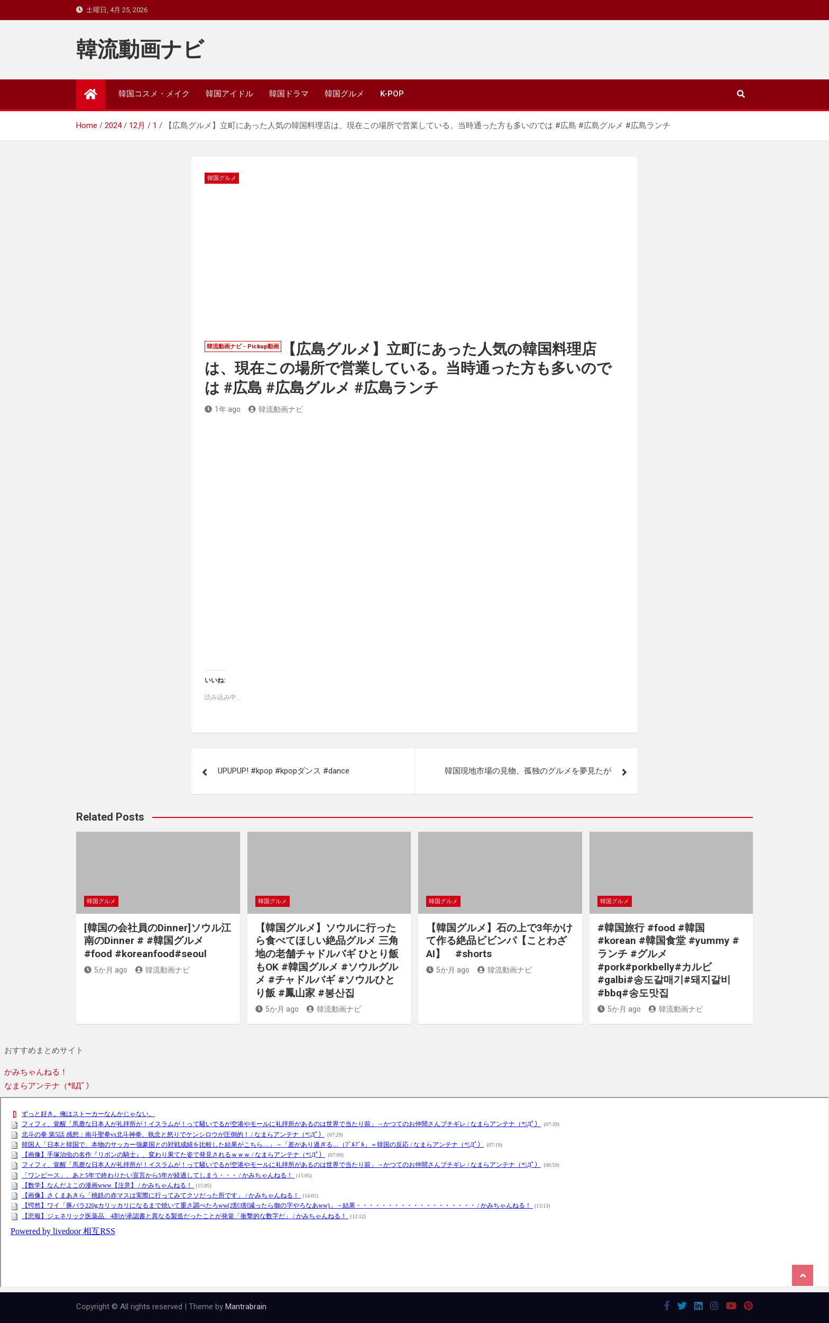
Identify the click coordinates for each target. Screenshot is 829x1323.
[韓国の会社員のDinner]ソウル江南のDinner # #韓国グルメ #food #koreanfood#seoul (157, 941)
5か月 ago (105, 970)
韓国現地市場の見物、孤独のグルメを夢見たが (528, 771)
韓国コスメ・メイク (154, 93)
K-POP (392, 93)
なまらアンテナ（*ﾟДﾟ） (49, 1086)
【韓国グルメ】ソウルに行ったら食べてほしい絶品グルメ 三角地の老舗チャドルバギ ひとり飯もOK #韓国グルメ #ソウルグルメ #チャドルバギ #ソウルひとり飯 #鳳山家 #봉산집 (327, 960)
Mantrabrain (245, 1306)
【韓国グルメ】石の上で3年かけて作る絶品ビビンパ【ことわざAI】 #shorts (499, 941)
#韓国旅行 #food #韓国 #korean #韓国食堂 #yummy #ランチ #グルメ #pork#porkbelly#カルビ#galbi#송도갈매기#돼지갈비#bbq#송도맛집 (668, 960)
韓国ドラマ (289, 93)
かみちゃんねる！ (36, 1072)
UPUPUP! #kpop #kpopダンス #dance (283, 771)
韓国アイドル (229, 93)
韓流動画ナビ (140, 49)
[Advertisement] (414, 263)
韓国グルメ (344, 93)
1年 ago (223, 409)
